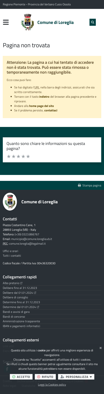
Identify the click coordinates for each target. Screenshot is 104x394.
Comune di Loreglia (39, 201)
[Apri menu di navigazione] (6, 22)
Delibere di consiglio (15, 297)
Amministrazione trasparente (21, 321)
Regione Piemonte (14, 4)
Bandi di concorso (14, 316)
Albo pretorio (12, 283)
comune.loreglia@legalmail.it (27, 243)
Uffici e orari (10, 251)
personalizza (77, 376)
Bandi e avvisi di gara (16, 311)
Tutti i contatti (12, 255)
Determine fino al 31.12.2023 (21, 302)
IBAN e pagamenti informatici (21, 326)
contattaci (50, 110)
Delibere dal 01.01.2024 (19, 292)
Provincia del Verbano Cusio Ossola (49, 4)
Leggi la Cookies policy (52, 384)
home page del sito (41, 106)
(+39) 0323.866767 (27, 234)
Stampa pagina (89, 185)
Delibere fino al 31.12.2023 (20, 288)
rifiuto (46, 376)
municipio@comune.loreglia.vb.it (31, 239)
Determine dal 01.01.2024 (21, 307)
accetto (22, 376)
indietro (44, 96)
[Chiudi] (100, 347)
